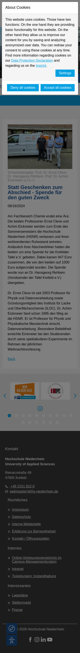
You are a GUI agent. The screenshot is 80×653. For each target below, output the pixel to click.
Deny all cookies (22, 87)
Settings (65, 73)
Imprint (41, 65)
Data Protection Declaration (32, 60)
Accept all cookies (57, 87)
